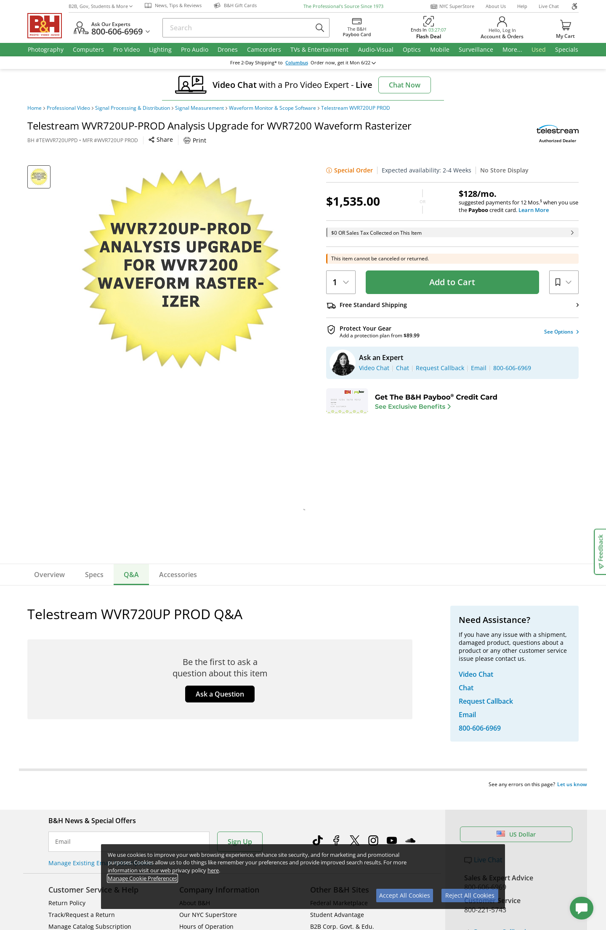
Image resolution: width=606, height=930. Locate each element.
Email (63, 656)
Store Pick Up (485, 784)
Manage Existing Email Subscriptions (100, 677)
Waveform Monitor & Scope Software (272, 108)
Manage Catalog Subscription (89, 741)
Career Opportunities (209, 788)
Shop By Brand (69, 788)
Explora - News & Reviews (346, 764)
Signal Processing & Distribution (132, 108)
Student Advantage (337, 729)
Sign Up (240, 656)
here (213, 870)
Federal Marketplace (339, 717)
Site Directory (67, 776)
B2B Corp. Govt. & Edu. (342, 741)
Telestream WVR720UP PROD (355, 108)
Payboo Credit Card (206, 753)
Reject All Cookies (469, 895)
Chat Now (404, 85)
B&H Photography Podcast (346, 776)
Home (34, 108)
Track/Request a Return (81, 729)
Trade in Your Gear (499, 765)
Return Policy (66, 717)
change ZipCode (301, 63)
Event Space (327, 753)
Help (522, 6)
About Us (496, 6)
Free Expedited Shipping (502, 808)
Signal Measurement (199, 108)
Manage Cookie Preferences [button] (142, 878)
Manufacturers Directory (214, 776)
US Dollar (516, 649)
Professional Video (68, 108)
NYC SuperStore (452, 6)
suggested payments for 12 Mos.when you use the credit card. (519, 201)
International (66, 764)
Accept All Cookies (404, 895)
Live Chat (549, 6)
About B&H (194, 717)
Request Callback (496, 746)
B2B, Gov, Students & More (101, 6)
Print (194, 140)
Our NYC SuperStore (208, 729)
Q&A (131, 574)
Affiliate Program (202, 764)
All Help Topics (69, 800)
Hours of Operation (206, 741)
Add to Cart (452, 282)
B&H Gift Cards (488, 796)
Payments (62, 753)
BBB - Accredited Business (69, 844)
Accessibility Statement (491, 875)
